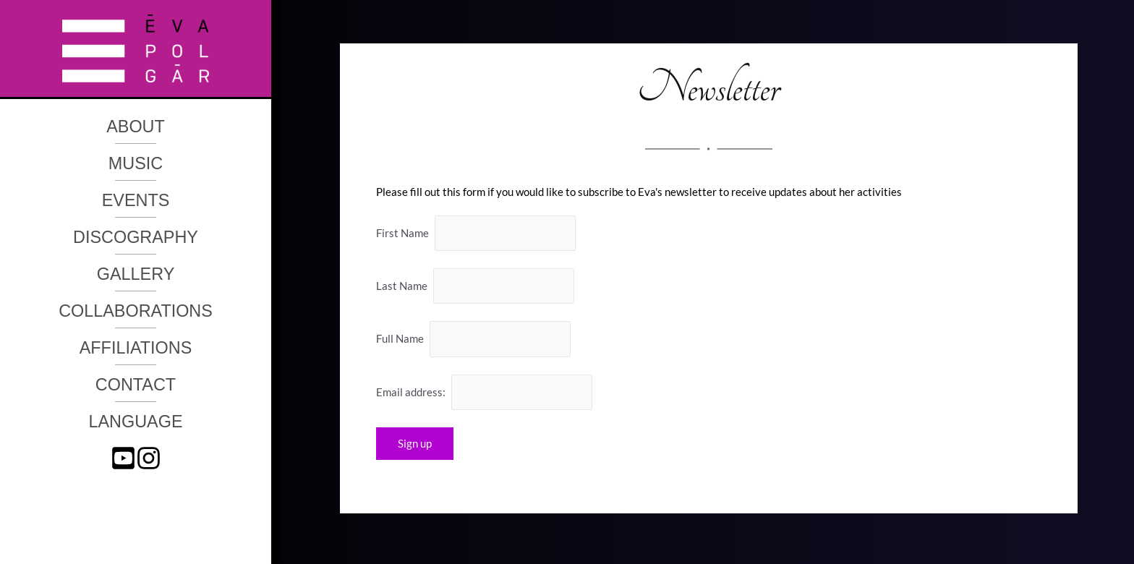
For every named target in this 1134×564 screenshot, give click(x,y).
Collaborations (135, 311)
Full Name (400, 339)
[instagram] (148, 458)
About (135, 126)
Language (136, 421)
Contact (135, 384)
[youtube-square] (123, 458)
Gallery (136, 274)
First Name (402, 232)
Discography (135, 237)
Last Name (401, 285)
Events (135, 200)
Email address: (484, 391)
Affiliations (135, 347)
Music (135, 163)
